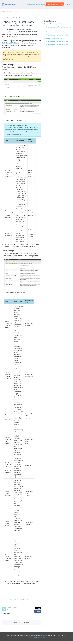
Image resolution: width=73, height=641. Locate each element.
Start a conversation (55, 4)
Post (38, 608)
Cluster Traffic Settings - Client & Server (55, 24)
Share (38, 611)
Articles (31, 18)
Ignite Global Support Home (36, 4)
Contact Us (41, 637)
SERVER (13, 43)
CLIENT (4, 43)
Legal (29, 637)
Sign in (68, 4)
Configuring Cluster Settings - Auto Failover (57, 35)
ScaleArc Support (7, 18)
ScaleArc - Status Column (20, 18)
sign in (20, 622)
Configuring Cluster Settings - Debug (55, 32)
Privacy (35, 637)
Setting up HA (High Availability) (53, 38)
